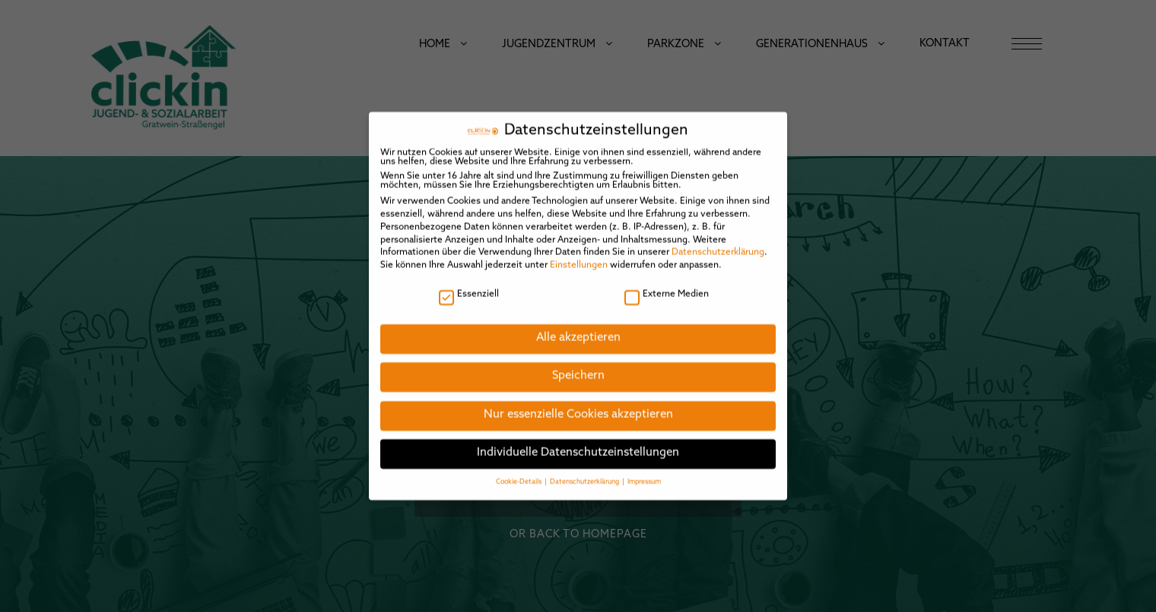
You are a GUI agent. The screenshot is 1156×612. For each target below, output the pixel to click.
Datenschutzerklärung (718, 239)
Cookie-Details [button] (519, 468)
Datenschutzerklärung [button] (585, 468)
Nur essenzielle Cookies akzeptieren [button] (578, 402)
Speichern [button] (578, 363)
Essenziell (469, 280)
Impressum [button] (644, 468)
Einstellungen (579, 252)
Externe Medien (666, 280)
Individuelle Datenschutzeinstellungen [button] (578, 440)
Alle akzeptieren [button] (578, 324)
